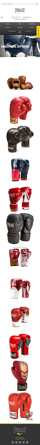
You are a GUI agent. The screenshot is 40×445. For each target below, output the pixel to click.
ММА (20, 24)
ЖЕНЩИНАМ (32, 24)
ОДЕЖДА (19, 27)
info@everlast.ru (27, 17)
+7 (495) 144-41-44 (14, 17)
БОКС (7, 24)
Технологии (11, 31)
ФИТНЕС (32, 27)
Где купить (20, 31)
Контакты (28, 31)
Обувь (8, 27)
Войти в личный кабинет (20, 19)
